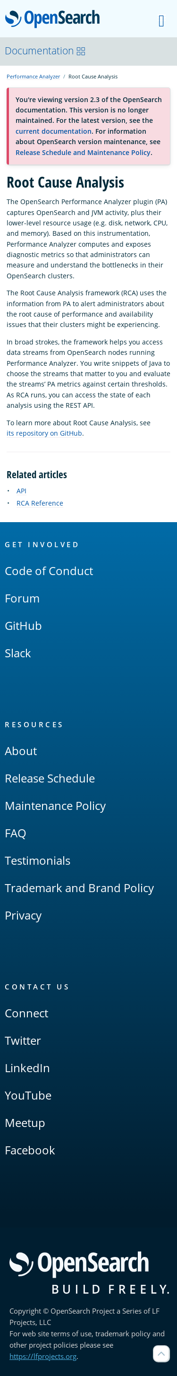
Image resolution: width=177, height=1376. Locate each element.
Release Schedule (50, 778)
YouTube (28, 1095)
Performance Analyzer (33, 76)
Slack (18, 653)
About (21, 750)
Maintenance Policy (55, 805)
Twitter (23, 1040)
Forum (22, 598)
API (21, 490)
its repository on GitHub (44, 433)
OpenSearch (55, 20)
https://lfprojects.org (42, 1356)
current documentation (54, 131)
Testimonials (37, 860)
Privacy (23, 915)
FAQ (15, 833)
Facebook (30, 1150)
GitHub (23, 625)
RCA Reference (40, 503)
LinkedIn (27, 1067)
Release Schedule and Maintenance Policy (83, 152)
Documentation (45, 50)
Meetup (25, 1122)
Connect (26, 1013)
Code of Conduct (49, 570)
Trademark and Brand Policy (79, 887)
